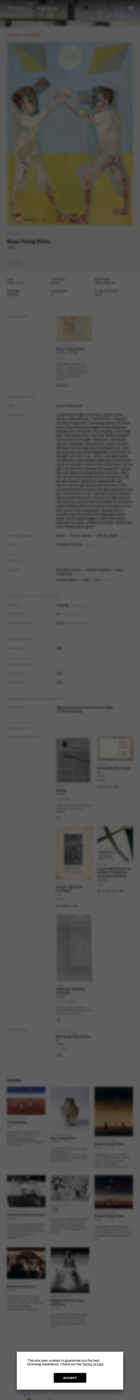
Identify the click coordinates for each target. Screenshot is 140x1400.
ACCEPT (70, 1378)
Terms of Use (92, 1364)
